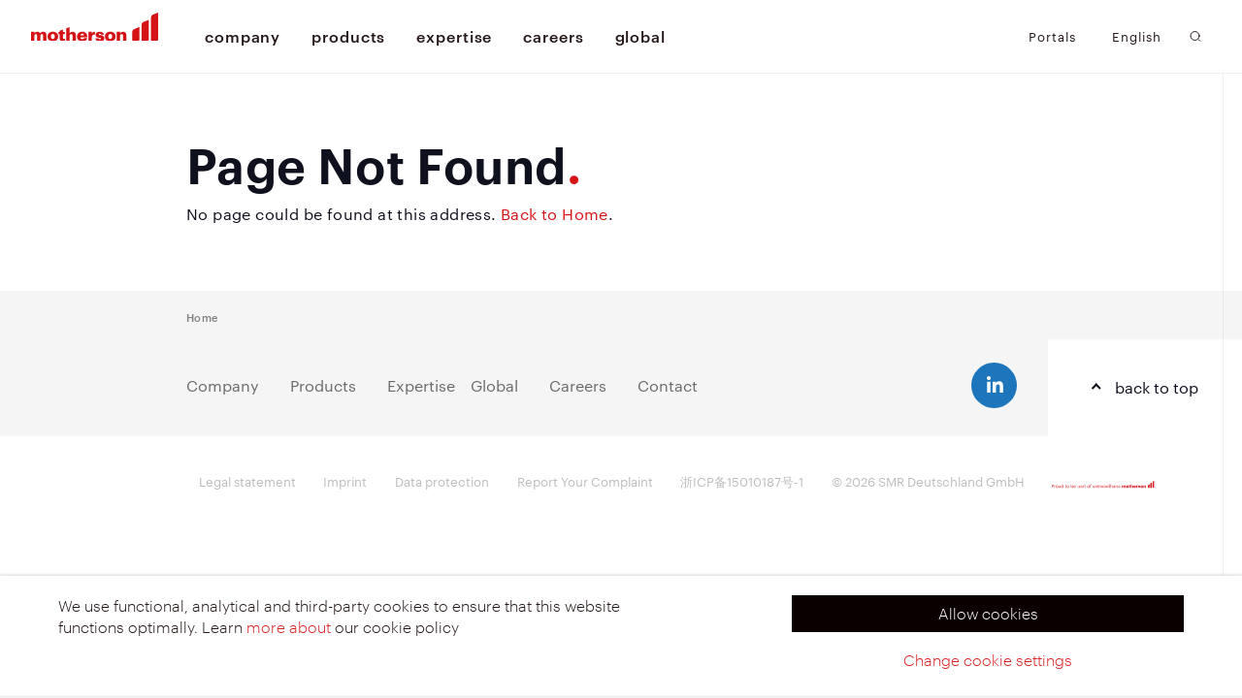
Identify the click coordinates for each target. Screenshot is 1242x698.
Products (323, 385)
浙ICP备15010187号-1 (741, 481)
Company (222, 385)
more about (288, 627)
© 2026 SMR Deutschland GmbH (928, 481)
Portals (1052, 36)
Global (494, 385)
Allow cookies (988, 613)
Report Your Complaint (585, 481)
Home (201, 316)
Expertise (421, 385)
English (1136, 36)
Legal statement (247, 481)
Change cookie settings (987, 660)
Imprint (345, 481)
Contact (667, 385)
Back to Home (554, 214)
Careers (577, 385)
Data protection (442, 481)
